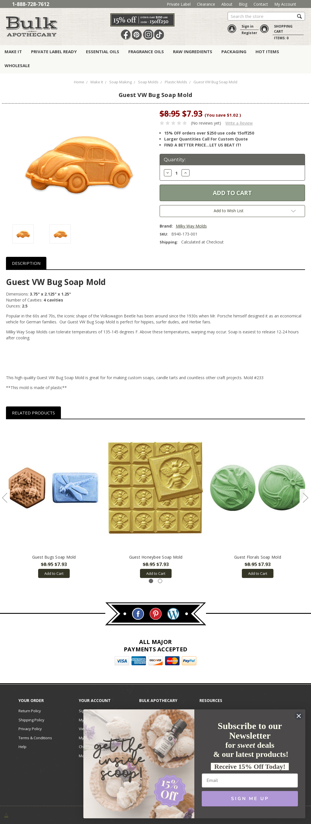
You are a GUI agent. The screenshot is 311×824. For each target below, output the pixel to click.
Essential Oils (102, 51)
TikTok (159, 35)
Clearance (206, 4)
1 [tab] (151, 581)
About (226, 4)
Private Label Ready (54, 51)
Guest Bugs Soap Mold (54, 557)
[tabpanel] (54, 501)
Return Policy (29, 710)
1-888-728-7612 (30, 4)
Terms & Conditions (35, 737)
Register (249, 32)
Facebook (126, 35)
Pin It (137, 35)
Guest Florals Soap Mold (257, 557)
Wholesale (17, 65)
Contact (261, 4)
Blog (243, 4)
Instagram (148, 35)
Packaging (233, 51)
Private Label (179, 4)
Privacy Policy (30, 728)
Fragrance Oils (146, 51)
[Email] (250, 780)
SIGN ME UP (250, 799)
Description (26, 263)
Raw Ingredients (192, 51)
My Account (285, 4)
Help (22, 746)
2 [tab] (160, 581)
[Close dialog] (298, 716)
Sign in (248, 26)
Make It (13, 51)
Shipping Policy (31, 719)
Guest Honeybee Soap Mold (156, 557)
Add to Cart (53, 573)
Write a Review (239, 123)
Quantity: (175, 159)
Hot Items (267, 51)
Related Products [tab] (33, 413)
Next (305, 497)
